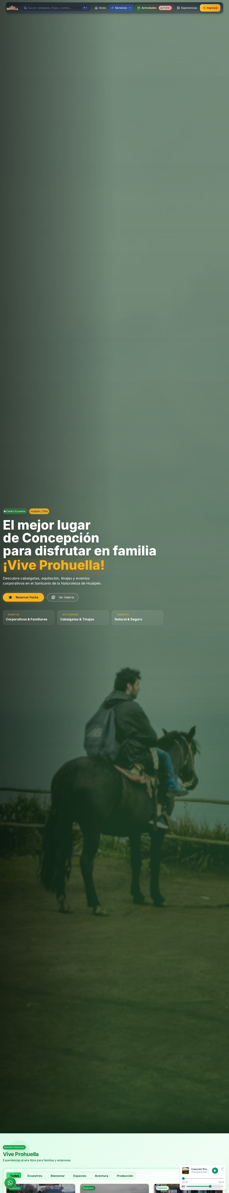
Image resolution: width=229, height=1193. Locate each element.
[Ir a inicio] (13, 8)
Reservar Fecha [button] (23, 597)
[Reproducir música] (215, 1171)
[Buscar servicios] (54, 8)
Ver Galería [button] (63, 597)
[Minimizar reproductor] (222, 1168)
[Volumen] (205, 1186)
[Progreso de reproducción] (203, 1178)
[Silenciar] (183, 1186)
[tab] (13, 1175)
